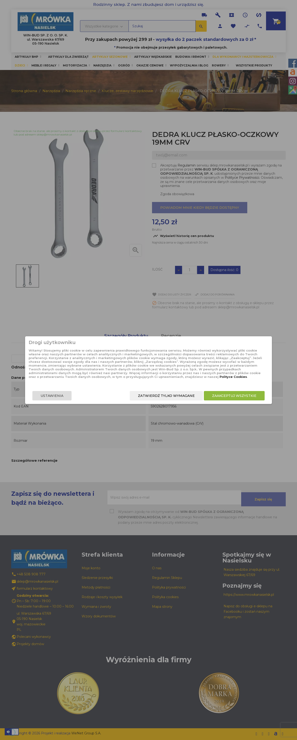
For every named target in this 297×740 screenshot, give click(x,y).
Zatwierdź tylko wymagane (157, 397)
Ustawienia (61, 397)
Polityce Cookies (144, 379)
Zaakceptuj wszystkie (225, 397)
